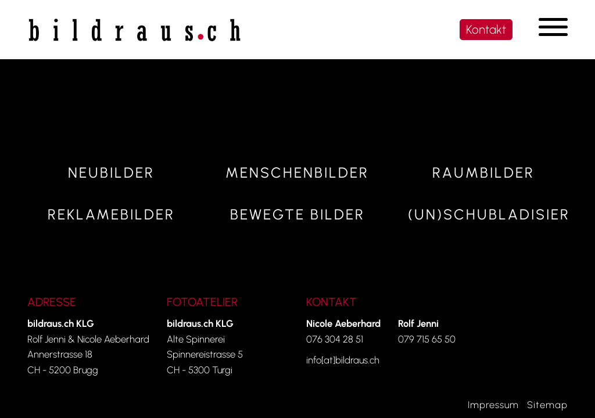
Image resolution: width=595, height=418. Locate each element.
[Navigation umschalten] (553, 26)
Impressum (493, 404)
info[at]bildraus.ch (342, 360)
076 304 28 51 (334, 339)
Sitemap (547, 404)
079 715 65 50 (427, 339)
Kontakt (486, 29)
